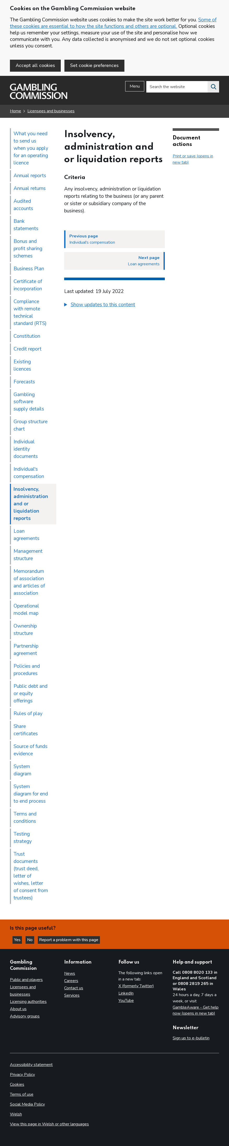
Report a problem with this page (73, 939)
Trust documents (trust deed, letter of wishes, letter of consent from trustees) (31, 876)
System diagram (22, 771)
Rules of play (28, 714)
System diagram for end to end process (31, 794)
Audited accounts (23, 206)
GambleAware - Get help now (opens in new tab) (196, 1010)
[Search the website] (213, 88)
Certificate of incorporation (28, 286)
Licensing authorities (28, 1001)
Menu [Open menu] (135, 87)
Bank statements (26, 226)
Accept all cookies (35, 65)
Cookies (17, 1084)
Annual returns (30, 189)
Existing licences (22, 366)
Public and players (26, 980)
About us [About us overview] (18, 1009)
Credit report (27, 349)
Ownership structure (25, 630)
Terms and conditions (25, 818)
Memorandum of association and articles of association (29, 583)
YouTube (126, 1001)
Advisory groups (25, 1016)
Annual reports (30, 176)
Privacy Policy (22, 1075)
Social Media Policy (27, 1104)
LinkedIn (126, 993)
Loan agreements (26, 536)
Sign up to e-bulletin (191, 1038)
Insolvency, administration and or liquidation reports (31, 505)
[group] (114, 306)
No (34, 939)
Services (72, 995)
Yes (19, 939)
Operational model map (26, 610)
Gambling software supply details (29, 402)
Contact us (73, 988)
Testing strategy (23, 838)
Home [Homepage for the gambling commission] (15, 112)
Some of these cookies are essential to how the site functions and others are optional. (113, 23)
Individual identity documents (26, 450)
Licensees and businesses (51, 112)
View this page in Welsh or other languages (49, 1124)
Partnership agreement (26, 651)
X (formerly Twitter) (136, 986)
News (69, 974)
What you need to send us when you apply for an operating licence (31, 149)
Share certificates (26, 731)
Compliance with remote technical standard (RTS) (30, 313)
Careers (71, 981)
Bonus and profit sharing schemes (28, 249)
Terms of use (21, 1094)
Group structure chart (30, 426)
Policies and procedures (27, 671)
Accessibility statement (31, 1065)
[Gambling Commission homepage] (38, 99)
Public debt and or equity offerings (30, 694)
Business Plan (29, 269)
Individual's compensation (29, 474)
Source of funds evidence (30, 751)
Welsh (16, 1114)
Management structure (28, 556)
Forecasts (24, 382)
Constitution (27, 337)
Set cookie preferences (94, 65)
